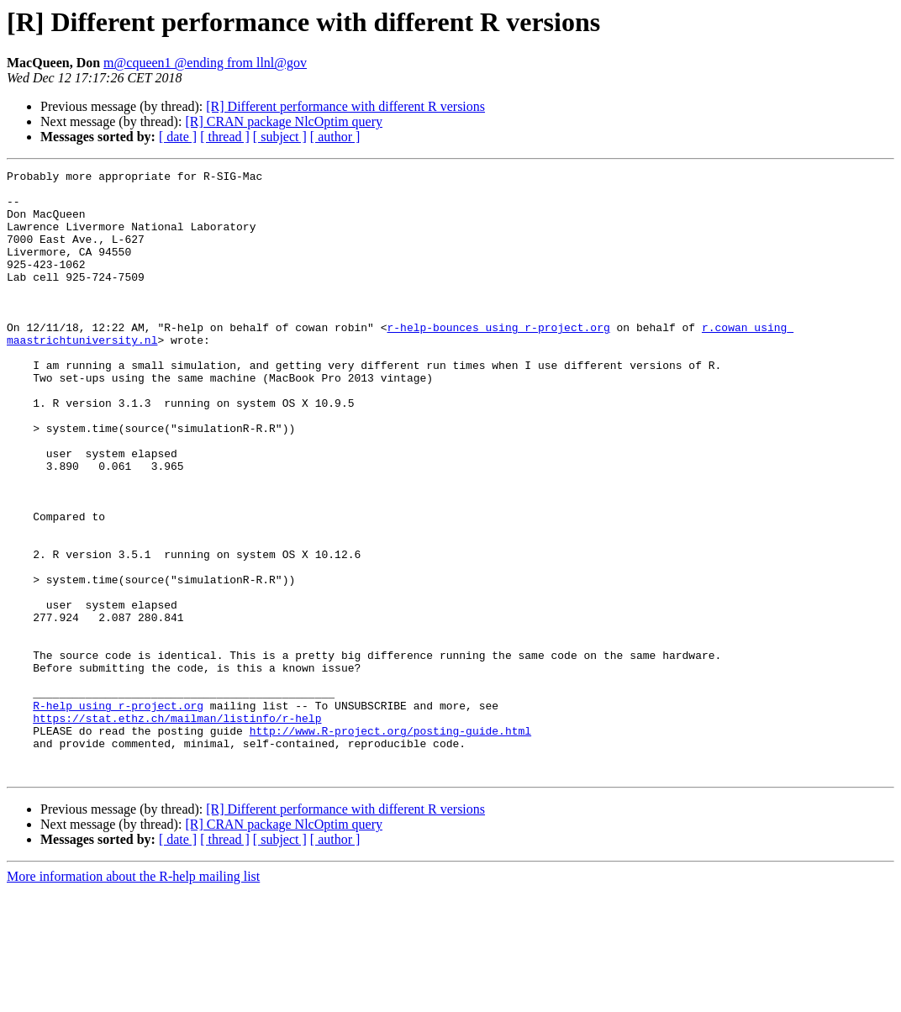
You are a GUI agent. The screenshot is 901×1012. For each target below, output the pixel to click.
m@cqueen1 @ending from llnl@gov (205, 62)
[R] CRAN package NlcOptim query (283, 121)
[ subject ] (280, 136)
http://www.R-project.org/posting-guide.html (390, 843)
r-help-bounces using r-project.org (498, 359)
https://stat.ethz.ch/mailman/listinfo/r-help (177, 828)
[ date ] (178, 136)
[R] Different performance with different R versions (345, 106)
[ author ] (335, 136)
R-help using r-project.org (118, 813)
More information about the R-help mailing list (133, 997)
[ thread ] (225, 136)
